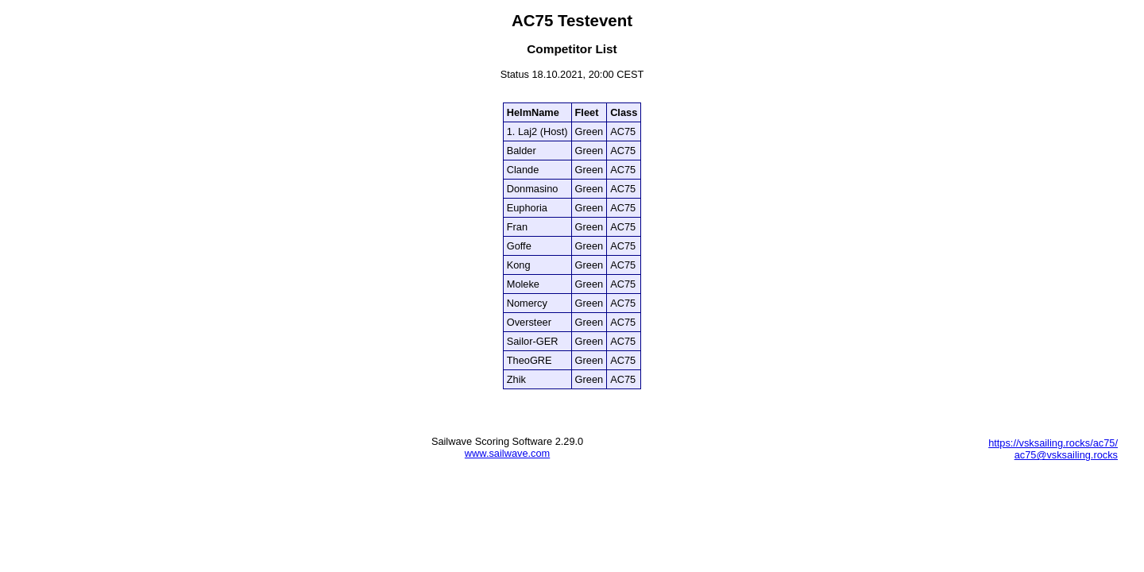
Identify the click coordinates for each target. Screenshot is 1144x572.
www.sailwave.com (507, 453)
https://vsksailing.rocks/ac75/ (1053, 443)
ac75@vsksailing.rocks (1066, 455)
